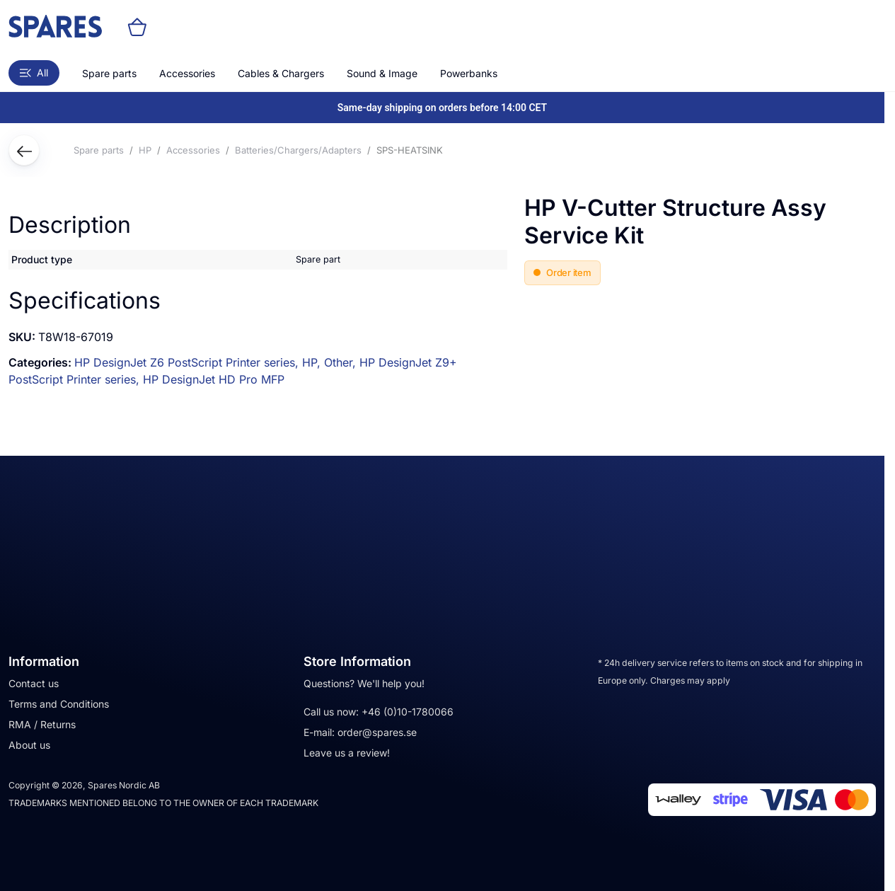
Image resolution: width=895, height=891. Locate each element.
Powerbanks (468, 73)
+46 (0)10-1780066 (408, 712)
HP (145, 150)
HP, (313, 362)
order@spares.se (377, 732)
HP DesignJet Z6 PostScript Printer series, (188, 362)
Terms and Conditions (58, 704)
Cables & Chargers (281, 73)
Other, (341, 362)
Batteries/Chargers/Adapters (298, 150)
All (34, 73)
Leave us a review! (347, 753)
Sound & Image (382, 73)
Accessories (187, 73)
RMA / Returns (42, 724)
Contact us (33, 683)
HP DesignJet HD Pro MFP (213, 379)
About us (29, 745)
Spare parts (109, 73)
